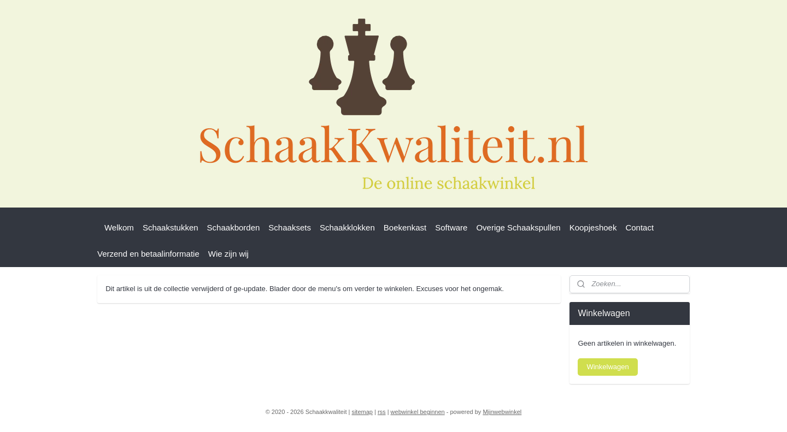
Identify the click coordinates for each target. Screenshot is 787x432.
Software (451, 227)
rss (382, 412)
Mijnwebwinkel (502, 412)
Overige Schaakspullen (518, 227)
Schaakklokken (347, 227)
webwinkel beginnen (418, 412)
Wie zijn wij (228, 253)
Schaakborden (233, 227)
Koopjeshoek (593, 227)
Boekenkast (405, 227)
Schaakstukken (170, 227)
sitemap (362, 412)
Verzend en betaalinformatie (148, 253)
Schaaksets (289, 227)
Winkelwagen (607, 367)
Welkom (119, 227)
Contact (639, 227)
